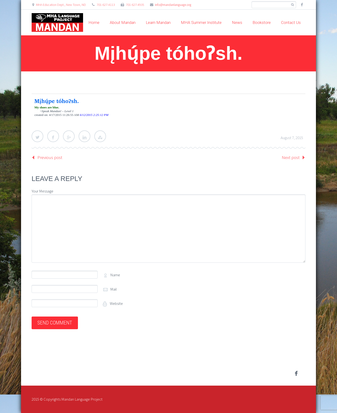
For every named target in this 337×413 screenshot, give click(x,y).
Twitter (37, 136)
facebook (301, 4)
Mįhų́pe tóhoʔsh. (56, 101)
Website (116, 303)
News (237, 22)
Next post (291, 157)
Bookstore (262, 22)
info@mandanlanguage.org (173, 5)
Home (93, 22)
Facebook (53, 136)
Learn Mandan (158, 22)
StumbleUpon (100, 136)
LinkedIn (84, 136)
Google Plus (69, 136)
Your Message (42, 191)
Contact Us (291, 22)
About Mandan (123, 22)
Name (115, 274)
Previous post (49, 157)
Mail (113, 289)
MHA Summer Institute (201, 22)
